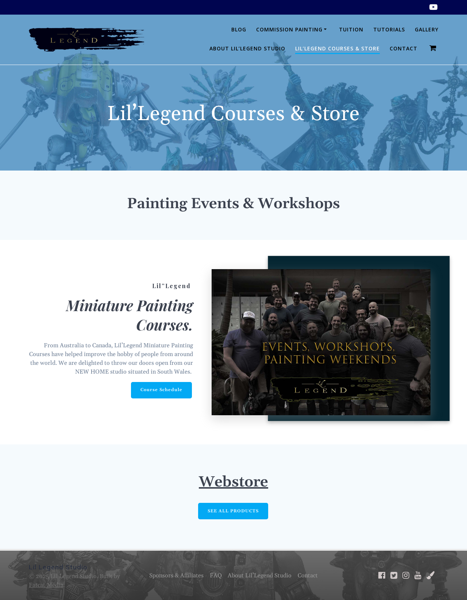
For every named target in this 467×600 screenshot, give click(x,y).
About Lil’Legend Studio (247, 48)
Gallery (427, 29)
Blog (238, 29)
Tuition (351, 29)
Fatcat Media (46, 585)
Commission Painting (289, 29)
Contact (403, 48)
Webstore (233, 482)
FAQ (216, 575)
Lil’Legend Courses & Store (337, 48)
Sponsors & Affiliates (176, 575)
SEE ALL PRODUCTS (233, 511)
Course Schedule (161, 390)
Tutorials (389, 29)
